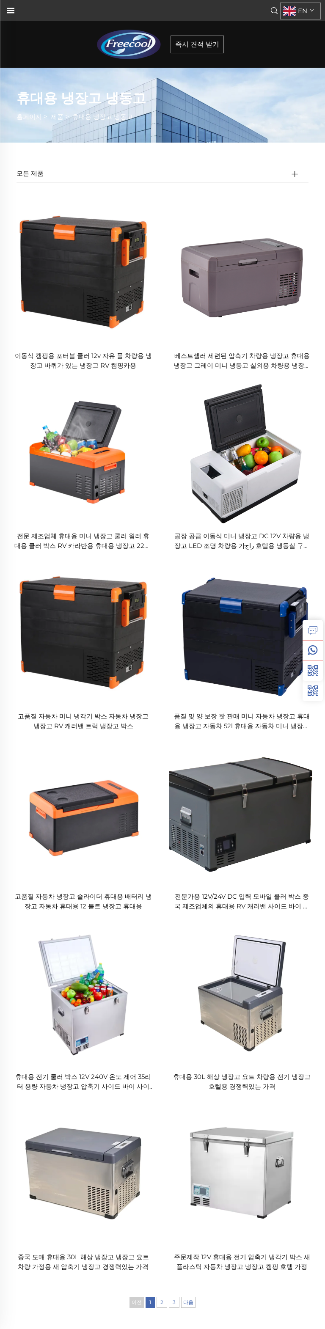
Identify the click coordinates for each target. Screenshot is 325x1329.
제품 (57, 117)
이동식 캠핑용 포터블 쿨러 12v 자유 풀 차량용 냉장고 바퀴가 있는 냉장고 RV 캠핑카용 (83, 360)
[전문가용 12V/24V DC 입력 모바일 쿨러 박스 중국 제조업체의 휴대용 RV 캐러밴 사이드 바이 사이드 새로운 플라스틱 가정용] (242, 812)
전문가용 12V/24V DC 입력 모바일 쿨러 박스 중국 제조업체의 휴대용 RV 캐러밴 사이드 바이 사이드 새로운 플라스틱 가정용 (241, 901)
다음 (188, 1302)
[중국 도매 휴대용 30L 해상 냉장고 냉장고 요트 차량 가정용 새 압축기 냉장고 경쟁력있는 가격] (83, 1172)
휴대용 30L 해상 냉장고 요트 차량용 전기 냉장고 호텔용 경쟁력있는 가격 (242, 1081)
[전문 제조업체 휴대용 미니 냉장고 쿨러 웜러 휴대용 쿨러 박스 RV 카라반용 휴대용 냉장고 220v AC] (83, 452)
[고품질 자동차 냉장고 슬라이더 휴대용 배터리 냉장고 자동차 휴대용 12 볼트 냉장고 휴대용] (83, 812)
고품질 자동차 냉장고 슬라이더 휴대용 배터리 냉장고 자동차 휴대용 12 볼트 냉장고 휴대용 (83, 901)
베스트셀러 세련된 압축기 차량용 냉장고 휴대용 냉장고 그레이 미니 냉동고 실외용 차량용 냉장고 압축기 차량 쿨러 (242, 361)
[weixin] (313, 691)
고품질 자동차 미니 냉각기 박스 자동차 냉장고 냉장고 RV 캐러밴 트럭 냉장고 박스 (83, 721)
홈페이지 (29, 117)
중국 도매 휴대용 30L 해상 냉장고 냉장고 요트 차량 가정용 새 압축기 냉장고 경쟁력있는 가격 (83, 1262)
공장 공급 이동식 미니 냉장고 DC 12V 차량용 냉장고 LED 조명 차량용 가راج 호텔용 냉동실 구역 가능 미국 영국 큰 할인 (242, 541)
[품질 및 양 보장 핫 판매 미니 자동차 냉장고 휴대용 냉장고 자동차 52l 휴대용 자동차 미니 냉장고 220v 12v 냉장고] (242, 632)
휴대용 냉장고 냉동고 (102, 117)
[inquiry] (313, 630)
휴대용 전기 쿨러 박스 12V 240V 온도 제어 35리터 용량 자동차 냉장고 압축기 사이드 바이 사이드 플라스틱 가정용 (83, 1082)
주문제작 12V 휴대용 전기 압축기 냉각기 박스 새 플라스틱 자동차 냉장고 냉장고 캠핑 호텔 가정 (242, 1262)
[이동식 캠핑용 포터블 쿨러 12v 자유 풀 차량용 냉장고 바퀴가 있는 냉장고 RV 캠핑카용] (83, 271)
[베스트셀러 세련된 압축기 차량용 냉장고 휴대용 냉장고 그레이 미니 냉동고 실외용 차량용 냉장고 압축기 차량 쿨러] (242, 271)
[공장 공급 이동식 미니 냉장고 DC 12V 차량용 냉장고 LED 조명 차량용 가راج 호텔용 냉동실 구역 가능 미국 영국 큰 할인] (242, 452)
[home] (131, 44)
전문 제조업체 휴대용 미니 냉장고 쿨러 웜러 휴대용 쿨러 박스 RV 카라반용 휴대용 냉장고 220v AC (83, 541)
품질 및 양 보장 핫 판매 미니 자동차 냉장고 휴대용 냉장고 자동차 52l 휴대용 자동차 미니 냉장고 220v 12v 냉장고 (242, 721)
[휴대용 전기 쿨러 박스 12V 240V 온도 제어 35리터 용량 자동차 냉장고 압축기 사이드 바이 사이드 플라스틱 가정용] (83, 992)
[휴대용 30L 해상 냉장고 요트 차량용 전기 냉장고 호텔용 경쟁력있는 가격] (242, 992)
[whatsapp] (313, 650)
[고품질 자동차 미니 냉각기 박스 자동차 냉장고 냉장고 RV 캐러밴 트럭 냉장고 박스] (83, 632)
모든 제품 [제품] (30, 173)
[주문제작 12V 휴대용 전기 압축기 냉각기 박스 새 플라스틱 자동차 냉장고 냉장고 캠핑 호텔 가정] (242, 1172)
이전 (137, 1302)
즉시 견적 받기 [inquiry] (197, 44)
